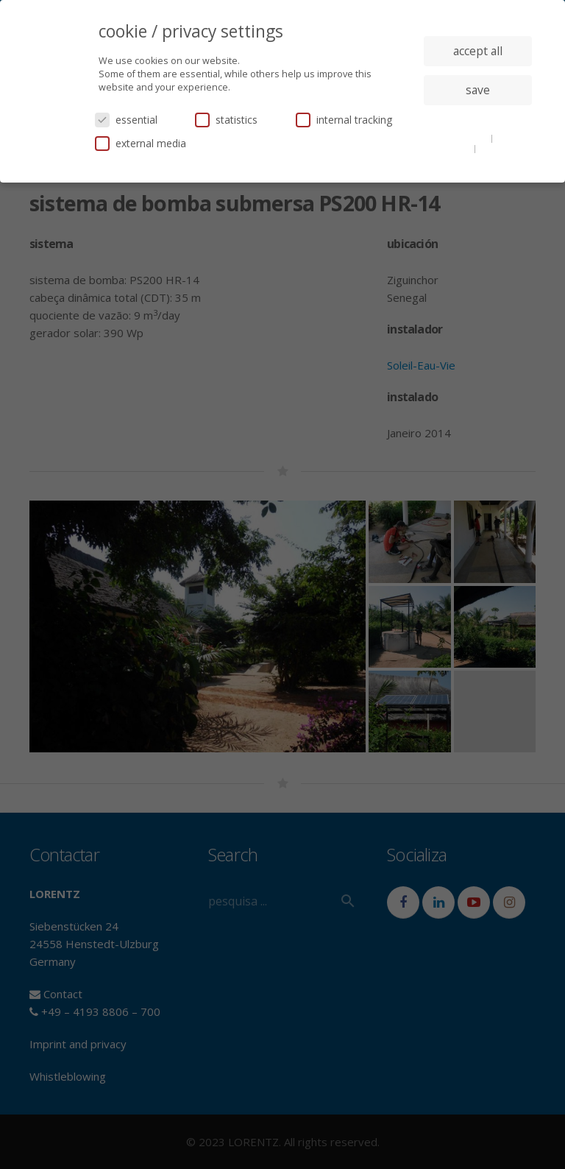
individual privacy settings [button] (478, 119)
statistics (226, 120)
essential (126, 120)
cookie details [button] (460, 138)
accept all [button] (477, 51)
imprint (494, 148)
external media (140, 143)
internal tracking (344, 120)
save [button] (478, 90)
